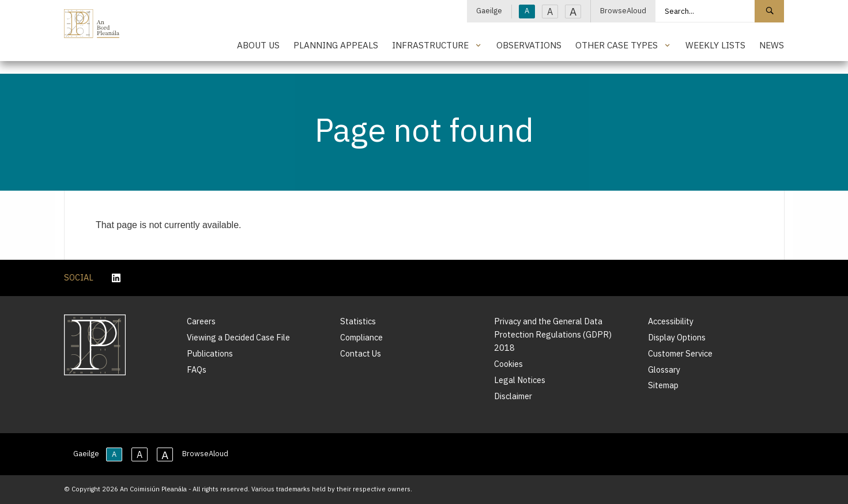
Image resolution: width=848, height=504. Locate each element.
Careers (201, 321)
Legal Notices (519, 379)
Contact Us (360, 353)
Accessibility (671, 321)
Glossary (664, 369)
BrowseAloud (623, 11)
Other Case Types (616, 45)
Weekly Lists (715, 45)
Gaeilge (489, 11)
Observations (528, 45)
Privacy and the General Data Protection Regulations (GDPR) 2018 (553, 334)
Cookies (508, 363)
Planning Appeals (335, 45)
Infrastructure (430, 45)
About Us (258, 45)
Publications (210, 353)
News (771, 45)
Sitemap (663, 385)
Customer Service (680, 353)
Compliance (361, 337)
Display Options (677, 337)
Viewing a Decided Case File (238, 337)
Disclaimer (513, 396)
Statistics (358, 321)
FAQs (196, 369)
